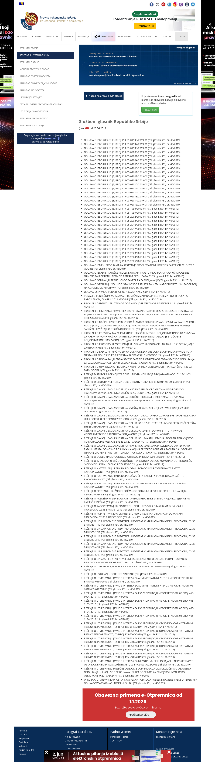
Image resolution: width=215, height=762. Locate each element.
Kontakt (22, 754)
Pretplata (23, 742)
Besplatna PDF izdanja (32, 125)
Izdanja (68, 36)
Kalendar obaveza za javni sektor (38, 83)
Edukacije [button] (83, 36)
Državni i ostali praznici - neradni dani (41, 104)
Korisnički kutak (26, 749)
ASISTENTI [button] (103, 36)
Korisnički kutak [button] (147, 36)
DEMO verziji (52, 138)
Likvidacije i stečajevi (31, 97)
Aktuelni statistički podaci (35, 69)
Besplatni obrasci (30, 62)
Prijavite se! (150, 109)
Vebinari (23, 746)
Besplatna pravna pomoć (34, 118)
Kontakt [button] (167, 36)
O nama (36, 36)
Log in (181, 36)
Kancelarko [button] (125, 36)
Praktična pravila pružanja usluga (172, 756)
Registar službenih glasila (35, 55)
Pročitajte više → (140, 715)
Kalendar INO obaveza (32, 90)
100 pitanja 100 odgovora (34, 111)
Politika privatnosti (165, 748)
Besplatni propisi (29, 48)
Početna (22, 36)
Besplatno (52, 36)
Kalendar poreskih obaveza (35, 76)
